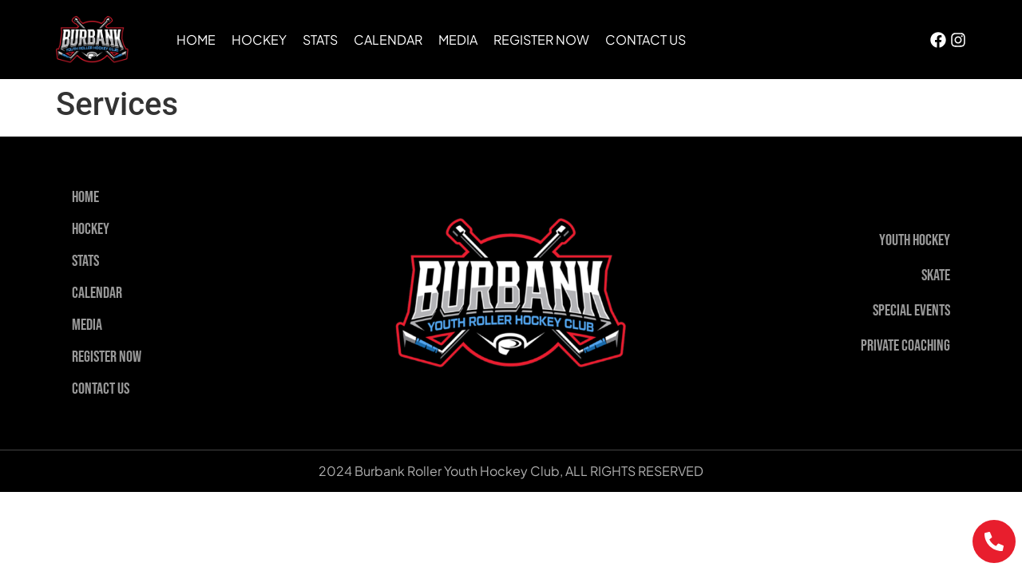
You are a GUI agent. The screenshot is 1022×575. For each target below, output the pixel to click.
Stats (320, 39)
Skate (935, 275)
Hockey (259, 39)
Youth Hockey (914, 240)
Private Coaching (905, 345)
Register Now (541, 39)
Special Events (911, 310)
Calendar (388, 39)
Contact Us (645, 39)
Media (457, 39)
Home (196, 39)
